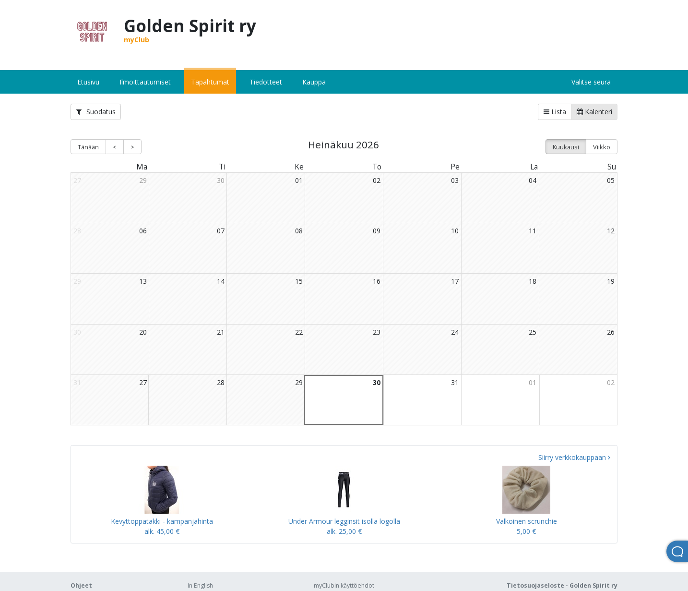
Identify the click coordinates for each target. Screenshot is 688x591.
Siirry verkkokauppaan (574, 457)
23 (376, 332)
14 (221, 281)
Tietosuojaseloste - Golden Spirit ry (562, 585)
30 (221, 180)
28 (221, 382)
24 (455, 332)
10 (455, 230)
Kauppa (314, 81)
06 (143, 230)
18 (532, 281)
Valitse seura (591, 81)
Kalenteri (594, 111)
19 (611, 281)
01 (299, 180)
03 (455, 180)
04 (532, 180)
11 (532, 230)
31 (455, 382)
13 (143, 281)
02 (376, 180)
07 (221, 230)
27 (143, 382)
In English (200, 585)
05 (611, 180)
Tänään (88, 147)
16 (376, 281)
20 (143, 332)
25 (532, 332)
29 (143, 180)
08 (299, 230)
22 (299, 332)
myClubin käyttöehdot (344, 585)
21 (221, 332)
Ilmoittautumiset (145, 81)
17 (455, 281)
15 (299, 281)
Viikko (601, 147)
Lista (555, 111)
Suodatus (96, 111)
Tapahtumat (210, 81)
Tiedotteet (265, 81)
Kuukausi (566, 147)
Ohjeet (81, 585)
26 (611, 332)
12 (611, 230)
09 (376, 230)
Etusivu (88, 81)
